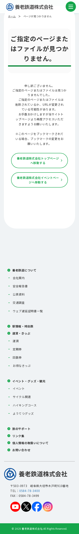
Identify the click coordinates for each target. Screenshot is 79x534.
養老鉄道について (24, 270)
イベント (19, 388)
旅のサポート (21, 429)
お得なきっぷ (22, 366)
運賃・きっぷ (21, 333)
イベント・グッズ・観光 (29, 381)
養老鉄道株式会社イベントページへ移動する (38, 180)
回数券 (17, 357)
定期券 (17, 349)
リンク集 (18, 436)
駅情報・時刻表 (22, 326)
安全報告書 (20, 286)
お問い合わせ (21, 450)
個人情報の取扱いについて (30, 443)
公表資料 (19, 294)
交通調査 (19, 302)
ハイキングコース (25, 405)
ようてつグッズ (23, 413)
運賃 (16, 341)
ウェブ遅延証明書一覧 (28, 311)
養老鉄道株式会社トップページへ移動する (38, 160)
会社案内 (19, 278)
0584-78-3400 (29, 491)
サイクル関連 (22, 397)
